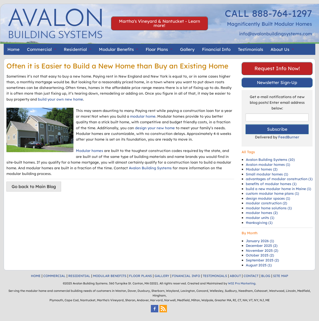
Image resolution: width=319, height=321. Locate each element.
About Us (280, 49)
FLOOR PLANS (140, 276)
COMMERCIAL (54, 276)
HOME (36, 276)
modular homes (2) (262, 213)
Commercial (39, 49)
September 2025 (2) (262, 260)
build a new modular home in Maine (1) (278, 189)
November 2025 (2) (262, 250)
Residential (75, 49)
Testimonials (250, 49)
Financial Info (216, 49)
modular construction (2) (266, 203)
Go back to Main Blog (34, 186)
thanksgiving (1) (259, 222)
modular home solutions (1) (269, 208)
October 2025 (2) (260, 255)
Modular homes (89, 150)
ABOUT (235, 276)
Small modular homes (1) (267, 174)
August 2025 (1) (259, 265)
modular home (143, 116)
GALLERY (162, 276)
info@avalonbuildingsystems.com (275, 34)
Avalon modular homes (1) (268, 164)
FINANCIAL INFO (186, 276)
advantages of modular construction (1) (279, 179)
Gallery (187, 49)
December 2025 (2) (261, 245)
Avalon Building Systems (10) (270, 159)
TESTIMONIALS (215, 276)
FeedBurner (288, 137)
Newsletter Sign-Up (277, 82)
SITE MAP (280, 276)
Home (13, 49)
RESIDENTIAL (79, 276)
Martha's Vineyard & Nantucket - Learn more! (159, 23)
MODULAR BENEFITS (109, 276)
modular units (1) (260, 217)
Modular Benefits (116, 49)
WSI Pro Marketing (241, 283)
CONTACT (251, 276)
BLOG (265, 276)
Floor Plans (157, 49)
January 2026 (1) (260, 241)
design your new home (155, 128)
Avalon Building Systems (150, 168)
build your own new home (60, 99)
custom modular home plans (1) (272, 193)
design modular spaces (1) (268, 198)
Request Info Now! (277, 68)
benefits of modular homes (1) (271, 184)
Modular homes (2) (261, 169)
